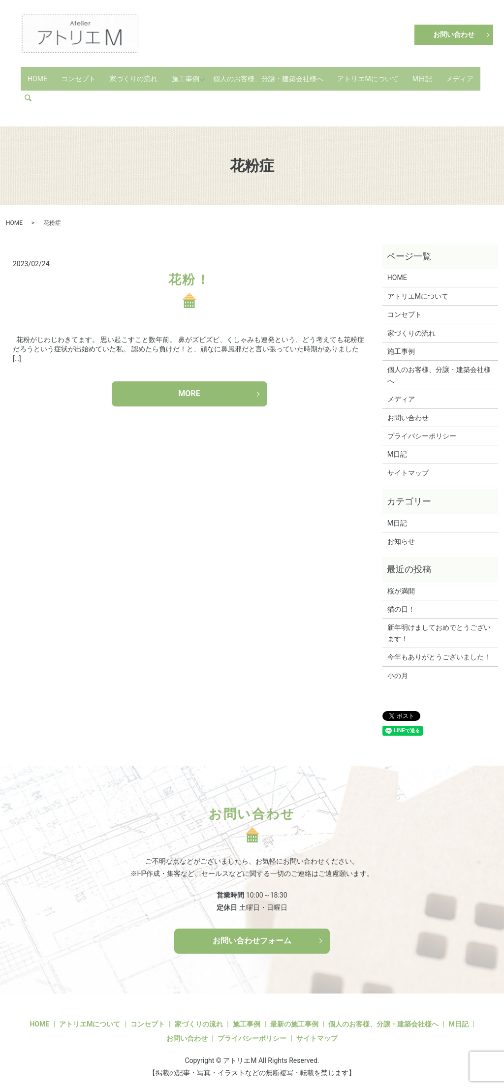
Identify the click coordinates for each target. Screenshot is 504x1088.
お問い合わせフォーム (252, 932)
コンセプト (80, 74)
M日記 (429, 74)
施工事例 (188, 74)
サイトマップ (408, 464)
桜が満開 (401, 583)
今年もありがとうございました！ (439, 649)
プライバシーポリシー (421, 428)
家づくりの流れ (136, 74)
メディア (42, 89)
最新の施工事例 (294, 1016)
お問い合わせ (453, 34)
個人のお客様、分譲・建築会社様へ (274, 74)
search (74, 89)
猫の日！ (401, 601)
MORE (189, 385)
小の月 (397, 667)
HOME (38, 74)
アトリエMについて (374, 74)
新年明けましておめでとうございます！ (439, 625)
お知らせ (401, 533)
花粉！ (189, 271)
